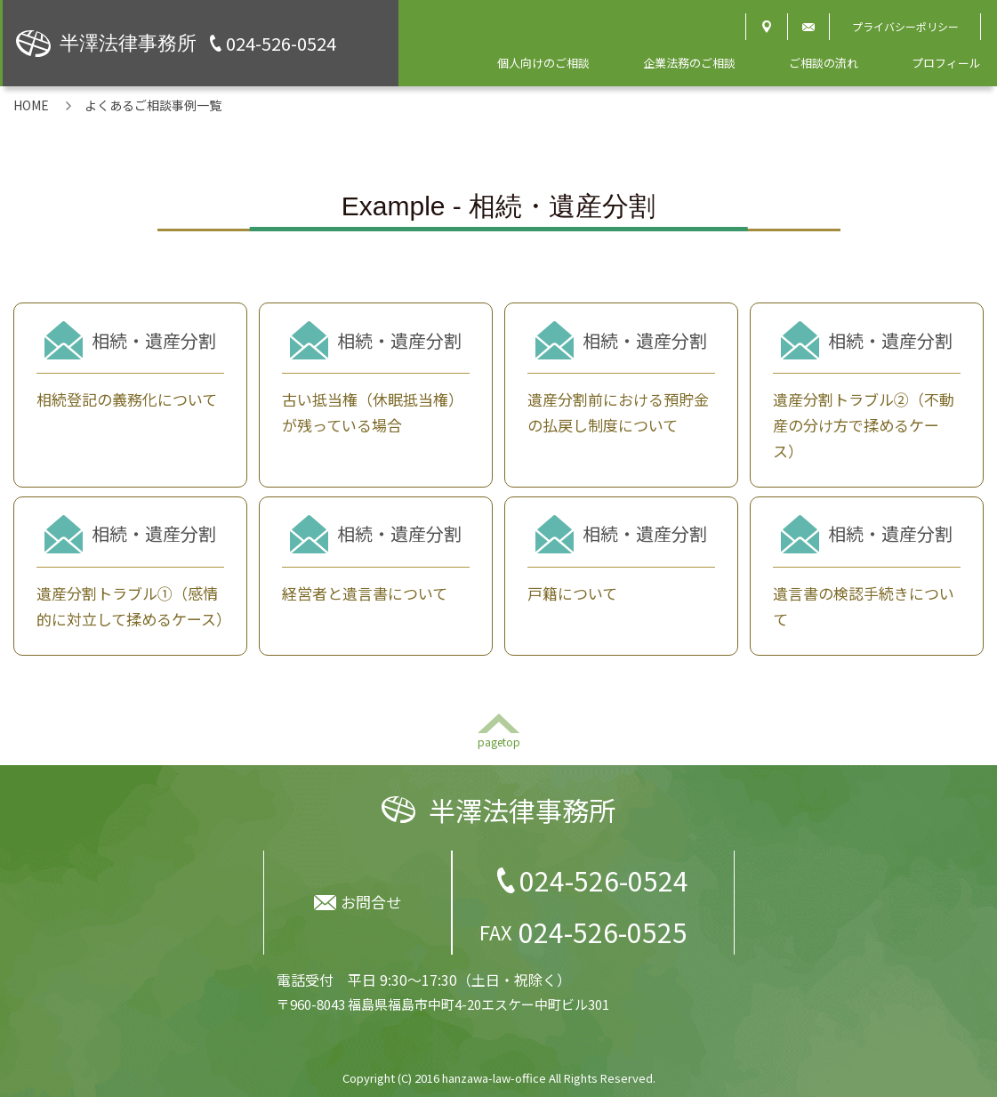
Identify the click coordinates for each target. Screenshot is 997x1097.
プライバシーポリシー (905, 26)
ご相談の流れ (823, 62)
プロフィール (946, 62)
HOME (31, 105)
